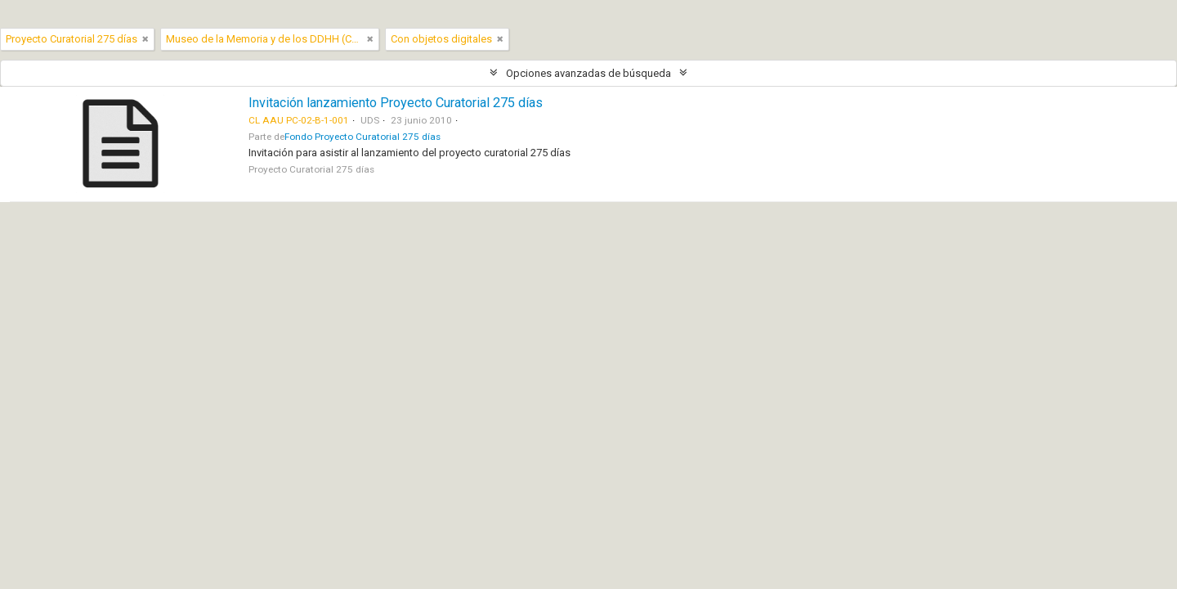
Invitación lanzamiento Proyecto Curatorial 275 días (395, 102)
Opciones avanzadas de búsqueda (588, 73)
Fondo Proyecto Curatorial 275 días (362, 136)
